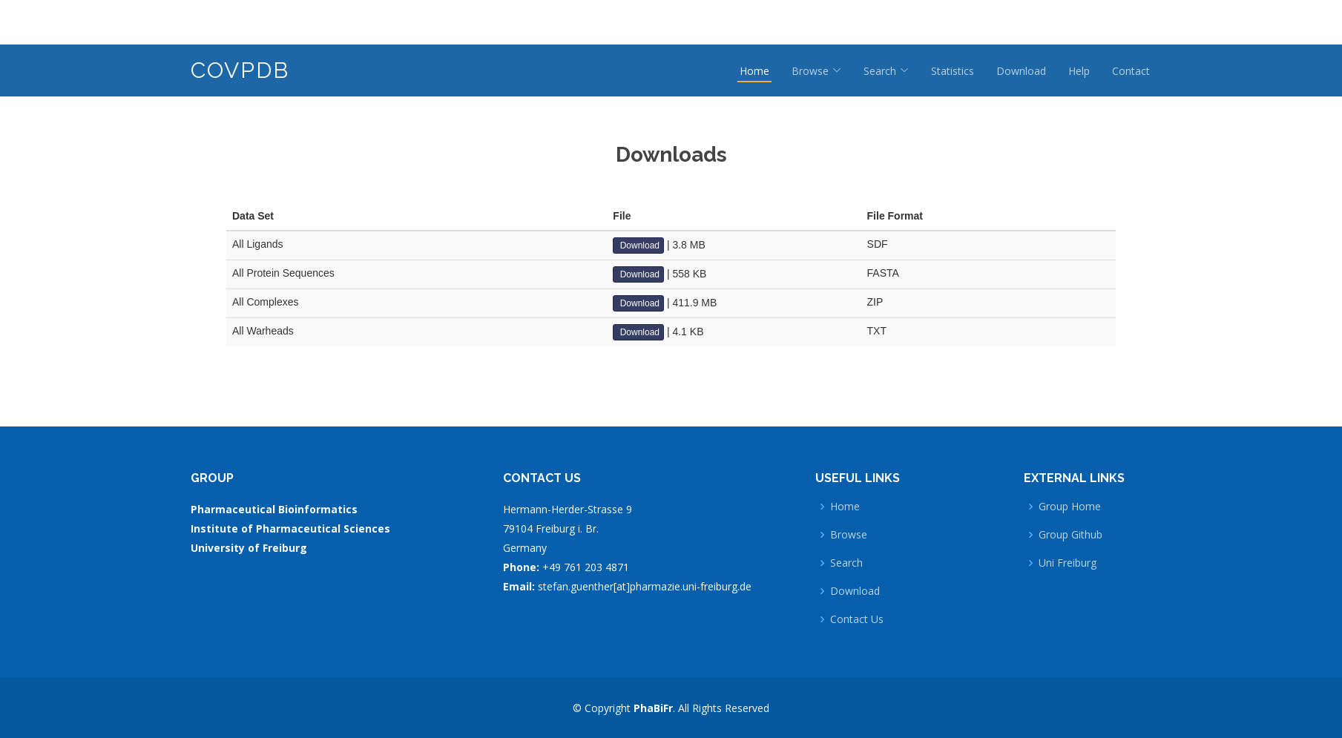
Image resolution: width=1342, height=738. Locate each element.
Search (846, 563)
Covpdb (240, 70)
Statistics (952, 71)
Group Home (1070, 506)
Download (1021, 71)
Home (754, 71)
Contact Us (857, 619)
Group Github (1070, 535)
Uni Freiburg (1067, 563)
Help (1079, 71)
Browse (848, 535)
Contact (1131, 71)
